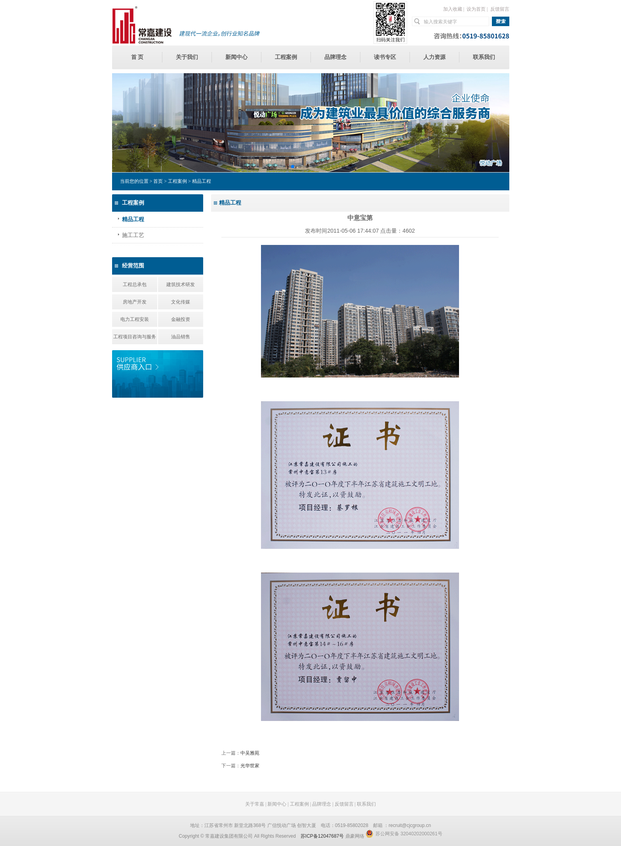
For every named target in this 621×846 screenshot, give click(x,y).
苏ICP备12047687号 (322, 836)
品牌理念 (335, 57)
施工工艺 (133, 235)
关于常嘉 (254, 804)
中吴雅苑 (249, 753)
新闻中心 (236, 57)
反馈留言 (499, 9)
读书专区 (385, 57)
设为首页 (476, 9)
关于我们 (187, 57)
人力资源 (434, 57)
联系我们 (484, 57)
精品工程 (133, 219)
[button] (292, 166)
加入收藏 (452, 9)
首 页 (137, 57)
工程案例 (286, 57)
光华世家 (249, 765)
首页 (158, 181)
